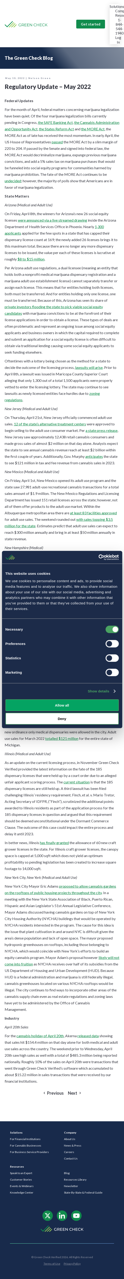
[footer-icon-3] (76, 1212)
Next (72, 1093)
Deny (62, 719)
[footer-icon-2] (62, 1212)
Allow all (62, 705)
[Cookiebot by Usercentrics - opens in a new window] (98, 557)
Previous (55, 1093)
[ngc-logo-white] (62, 1227)
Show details (98, 691)
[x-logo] (47, 1212)
